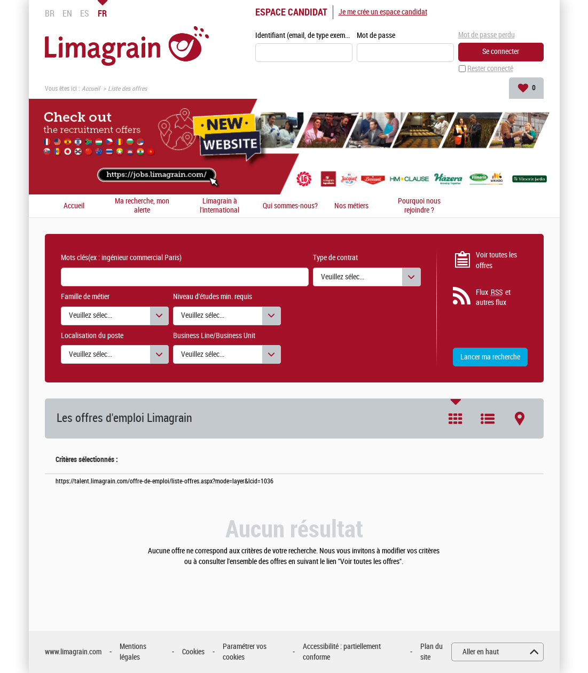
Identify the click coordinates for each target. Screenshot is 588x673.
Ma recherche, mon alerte (142, 206)
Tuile (456, 419)
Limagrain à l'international (219, 206)
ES (84, 13)
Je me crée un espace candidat (383, 12)
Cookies (193, 651)
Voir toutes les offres (496, 260)
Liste (488, 419)
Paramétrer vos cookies (244, 652)
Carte (520, 419)
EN (67, 13)
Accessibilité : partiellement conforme (342, 652)
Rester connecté (490, 68)
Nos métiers (351, 206)
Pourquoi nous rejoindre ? (419, 206)
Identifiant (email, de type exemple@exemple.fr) (303, 35)
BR (49, 13)
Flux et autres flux (493, 297)
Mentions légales (133, 652)
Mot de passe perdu (486, 35)
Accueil (91, 88)
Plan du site (431, 652)
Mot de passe (376, 35)
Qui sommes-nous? (290, 206)
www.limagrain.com (73, 651)
